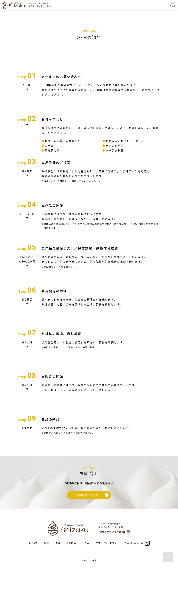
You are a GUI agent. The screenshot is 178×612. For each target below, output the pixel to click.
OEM (46, 588)
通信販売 (33, 588)
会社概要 (71, 588)
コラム (85, 588)
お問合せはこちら (92, 543)
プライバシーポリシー (107, 588)
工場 (58, 588)
